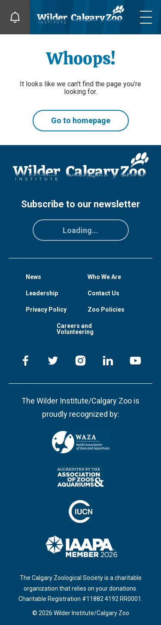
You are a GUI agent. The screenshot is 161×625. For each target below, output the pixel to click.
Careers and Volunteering (75, 328)
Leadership (42, 293)
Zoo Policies (106, 309)
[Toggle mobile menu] (146, 17)
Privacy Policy (46, 309)
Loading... (80, 230)
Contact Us (103, 293)
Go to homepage (80, 120)
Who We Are (104, 276)
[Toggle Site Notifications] (15, 17)
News (33, 276)
